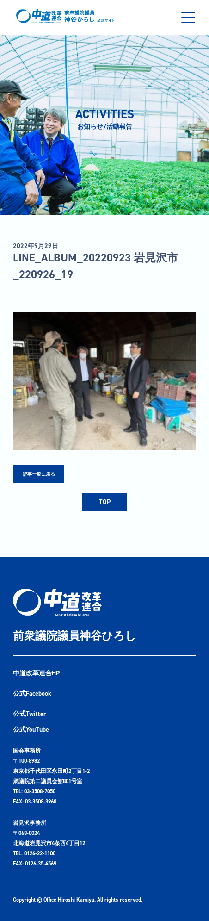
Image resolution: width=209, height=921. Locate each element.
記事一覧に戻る (39, 474)
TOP (105, 502)
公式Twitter (29, 713)
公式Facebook (32, 693)
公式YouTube (31, 729)
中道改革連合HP (36, 673)
